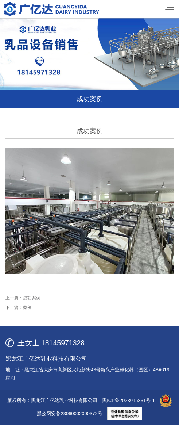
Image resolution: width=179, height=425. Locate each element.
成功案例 (31, 297)
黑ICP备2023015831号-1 (128, 400)
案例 (27, 307)
